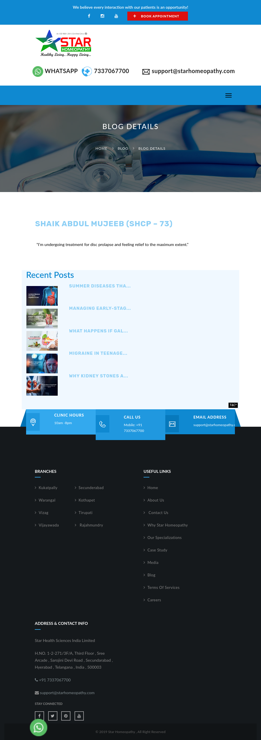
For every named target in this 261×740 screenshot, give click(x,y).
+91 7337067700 (53, 679)
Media (153, 562)
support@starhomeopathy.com (216, 425)
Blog (123, 148)
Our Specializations (165, 537)
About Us (156, 500)
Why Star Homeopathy (168, 525)
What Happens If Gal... (98, 331)
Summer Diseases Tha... (100, 286)
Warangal (47, 500)
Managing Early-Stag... (100, 308)
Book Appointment (156, 16)
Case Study (158, 550)
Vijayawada (49, 525)
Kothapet (87, 500)
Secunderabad (91, 487)
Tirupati (86, 512)
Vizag (44, 512)
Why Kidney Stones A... (98, 376)
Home (101, 148)
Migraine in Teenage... (98, 353)
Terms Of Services (164, 587)
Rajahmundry (91, 525)
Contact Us (158, 512)
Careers (154, 600)
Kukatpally (48, 487)
